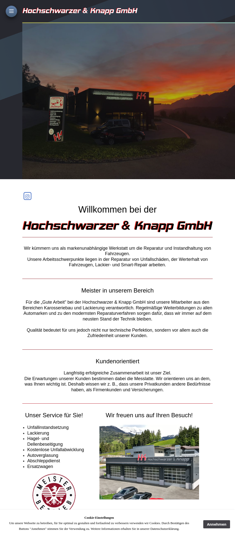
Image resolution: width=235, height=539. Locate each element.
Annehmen (216, 524)
